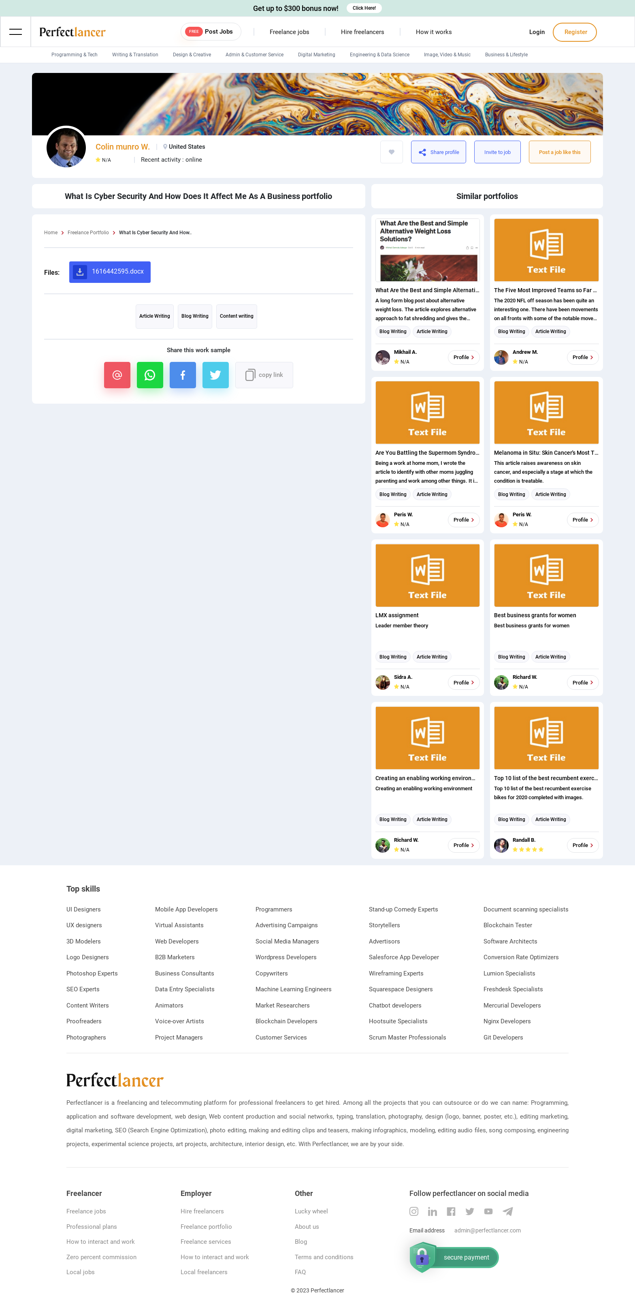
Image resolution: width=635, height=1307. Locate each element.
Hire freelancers (362, 32)
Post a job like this (560, 152)
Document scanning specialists (526, 909)
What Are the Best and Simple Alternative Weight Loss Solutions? (427, 290)
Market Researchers (283, 1005)
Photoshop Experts (92, 973)
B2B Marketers (175, 957)
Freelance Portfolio (88, 232)
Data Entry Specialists (185, 989)
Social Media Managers (287, 941)
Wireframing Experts (396, 973)
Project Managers (179, 1037)
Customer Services (281, 1037)
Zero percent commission (101, 1257)
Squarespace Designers (401, 989)
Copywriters (272, 973)
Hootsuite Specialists (398, 1021)
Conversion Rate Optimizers (521, 957)
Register (575, 32)
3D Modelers (83, 941)
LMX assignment (397, 615)
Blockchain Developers (287, 1021)
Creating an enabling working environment (427, 778)
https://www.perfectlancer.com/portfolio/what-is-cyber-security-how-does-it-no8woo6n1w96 (458, 152)
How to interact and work (100, 1241)
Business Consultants (184, 973)
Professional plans (91, 1226)
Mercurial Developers (512, 1005)
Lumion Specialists (509, 973)
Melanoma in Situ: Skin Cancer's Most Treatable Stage (546, 452)
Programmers (274, 909)
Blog (301, 1241)
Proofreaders (84, 1021)
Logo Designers (87, 957)
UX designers (84, 925)
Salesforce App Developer (404, 957)
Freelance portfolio (206, 1226)
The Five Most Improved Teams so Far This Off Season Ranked (546, 290)
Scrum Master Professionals (407, 1037)
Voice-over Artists (179, 1021)
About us (307, 1226)
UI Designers (83, 909)
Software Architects (510, 941)
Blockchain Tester (508, 925)
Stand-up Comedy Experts (403, 909)
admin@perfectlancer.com (487, 1230)
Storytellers (384, 925)
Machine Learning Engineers (294, 989)
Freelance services (206, 1241)
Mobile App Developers (186, 909)
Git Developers (503, 1037)
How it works (434, 32)
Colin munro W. (123, 147)
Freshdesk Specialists (513, 989)
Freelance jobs (289, 32)
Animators (169, 1005)
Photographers (86, 1037)
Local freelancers (204, 1272)
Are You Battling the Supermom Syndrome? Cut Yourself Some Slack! (427, 452)
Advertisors (384, 941)
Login (537, 32)
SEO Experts (83, 989)
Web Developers (177, 941)
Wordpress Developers (286, 957)
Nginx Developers (507, 1021)
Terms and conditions (324, 1257)
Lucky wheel (311, 1211)
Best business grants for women (535, 615)
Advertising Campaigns (287, 925)
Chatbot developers (395, 1005)
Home (51, 232)
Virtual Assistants (179, 925)
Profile (465, 357)
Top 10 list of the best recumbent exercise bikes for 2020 (546, 778)
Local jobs (80, 1272)
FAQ (300, 1272)
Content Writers (87, 1005)
